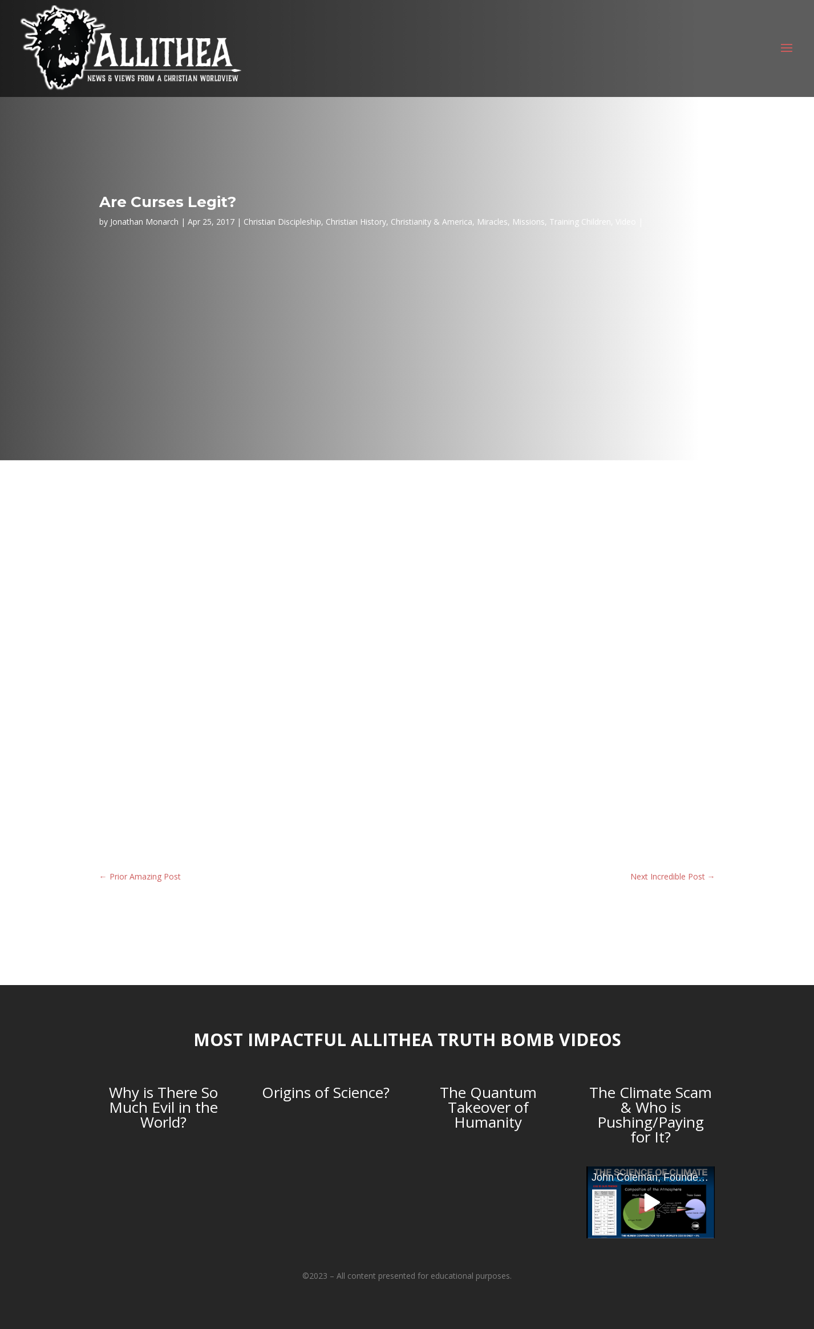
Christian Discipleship (282, 221)
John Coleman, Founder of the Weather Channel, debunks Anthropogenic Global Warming (653, 1177)
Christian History (356, 221)
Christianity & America (431, 221)
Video (625, 221)
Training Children (580, 221)
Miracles (492, 221)
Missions (528, 221)
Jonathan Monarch (144, 221)
